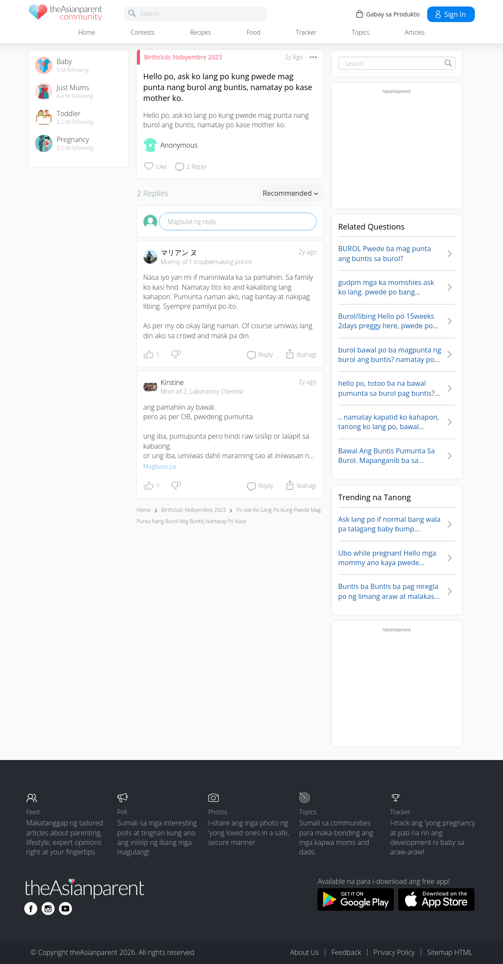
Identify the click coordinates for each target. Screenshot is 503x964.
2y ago (308, 252)
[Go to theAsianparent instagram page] (48, 908)
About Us (304, 952)
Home (86, 32)
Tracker (306, 32)
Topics (360, 32)
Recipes (200, 32)
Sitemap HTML (450, 952)
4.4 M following (75, 96)
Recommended (290, 193)
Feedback (346, 952)
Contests (142, 32)
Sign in (450, 14)
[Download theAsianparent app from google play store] (355, 908)
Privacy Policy (394, 952)
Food (253, 32)
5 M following (73, 70)
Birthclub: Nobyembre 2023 (183, 57)
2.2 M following (75, 122)
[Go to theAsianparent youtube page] (65, 908)
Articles (415, 32)
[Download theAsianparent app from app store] (436, 908)
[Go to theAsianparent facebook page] (30, 908)
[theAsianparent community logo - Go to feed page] (65, 14)
